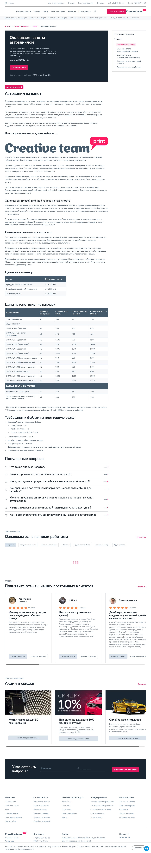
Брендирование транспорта (16, 18)
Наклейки (135, 18)
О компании (10, 802)
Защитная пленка (41, 806)
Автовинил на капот (126, 45)
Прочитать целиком (38, 657)
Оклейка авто (40, 798)
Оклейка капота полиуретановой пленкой (128, 56)
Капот (117, 39)
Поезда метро (96, 818)
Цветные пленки (40, 814)
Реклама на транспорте (57, 18)
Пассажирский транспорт (102, 802)
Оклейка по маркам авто (97, 18)
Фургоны (66, 545)
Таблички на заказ (127, 818)
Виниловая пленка (41, 802)
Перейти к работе (18, 657)
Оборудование (11, 814)
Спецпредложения (85, 3)
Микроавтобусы (69, 814)
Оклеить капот (19, 67)
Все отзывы (141, 588)
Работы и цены (78, 11)
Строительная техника (100, 810)
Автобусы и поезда (101, 545)
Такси (66, 11)
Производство (44, 11)
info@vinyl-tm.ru (116, 3)
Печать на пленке (127, 802)
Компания (10, 798)
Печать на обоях (126, 814)
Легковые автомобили (49, 545)
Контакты (100, 3)
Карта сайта (10, 822)
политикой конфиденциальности (19, 849)
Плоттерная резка (127, 806)
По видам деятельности (119, 18)
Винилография (40, 810)
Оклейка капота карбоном (128, 67)
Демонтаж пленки (41, 818)
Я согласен (139, 848)
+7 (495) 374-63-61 (137, 3)
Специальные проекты (28, 545)
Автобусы (66, 802)
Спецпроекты (105, 11)
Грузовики (66, 810)
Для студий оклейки (56, 3)
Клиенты (92, 11)
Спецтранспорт (97, 814)
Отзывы (71, 3)
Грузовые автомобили (82, 545)
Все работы (141, 537)
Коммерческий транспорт (102, 806)
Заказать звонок (136, 11)
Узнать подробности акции (28, 738)
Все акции (142, 684)
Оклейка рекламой (41, 822)
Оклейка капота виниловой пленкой (129, 62)
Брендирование (98, 798)
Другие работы (119, 545)
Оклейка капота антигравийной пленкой (127, 50)
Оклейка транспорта (38, 18)
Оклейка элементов (77, 18)
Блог (7, 810)
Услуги (58, 11)
